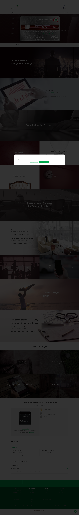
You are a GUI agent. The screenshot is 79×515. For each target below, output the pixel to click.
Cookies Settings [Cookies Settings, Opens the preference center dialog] (34, 162)
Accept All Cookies (44, 162)
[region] (39, 160)
